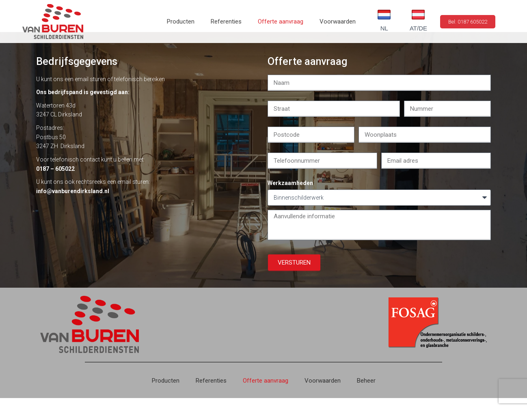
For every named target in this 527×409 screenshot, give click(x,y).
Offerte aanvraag (280, 21)
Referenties (226, 21)
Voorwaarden (338, 21)
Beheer (366, 391)
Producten (180, 21)
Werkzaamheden (290, 194)
